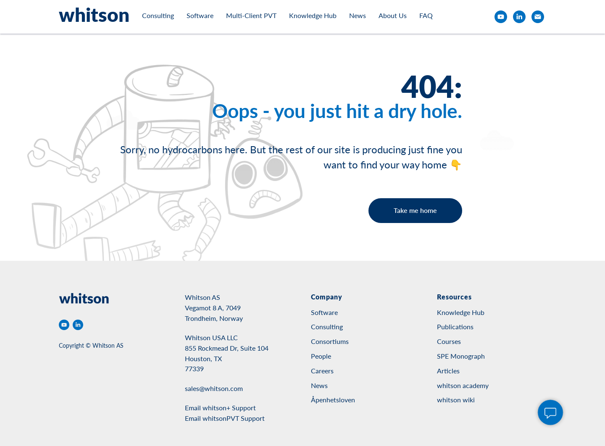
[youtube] (501, 16)
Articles (448, 370)
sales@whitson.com (214, 388)
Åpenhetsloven (333, 399)
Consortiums (330, 341)
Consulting (158, 15)
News (357, 15)
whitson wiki (456, 399)
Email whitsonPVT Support (225, 418)
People (321, 356)
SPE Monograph (461, 356)
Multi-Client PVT (251, 15)
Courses (449, 341)
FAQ (426, 15)
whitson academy (463, 385)
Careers (322, 370)
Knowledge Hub (313, 15)
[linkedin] (519, 16)
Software (200, 15)
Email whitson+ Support (220, 407)
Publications (455, 326)
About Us (393, 15)
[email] (537, 16)
